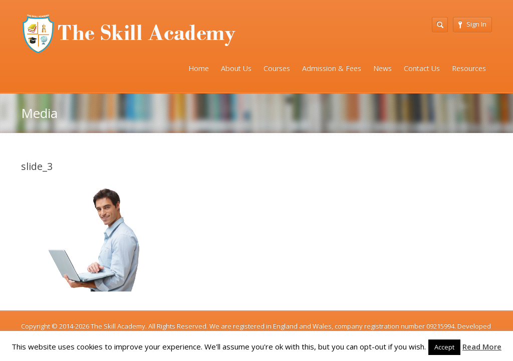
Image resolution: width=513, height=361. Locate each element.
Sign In (472, 24)
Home (198, 68)
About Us (236, 68)
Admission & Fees (331, 68)
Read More (481, 347)
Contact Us (422, 68)
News (382, 68)
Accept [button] (444, 347)
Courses (277, 68)
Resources (469, 68)
